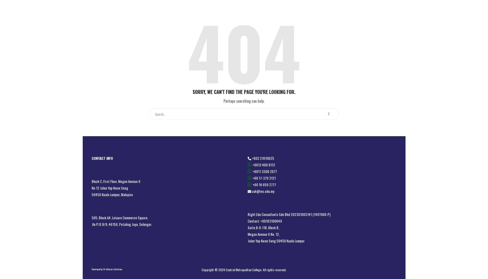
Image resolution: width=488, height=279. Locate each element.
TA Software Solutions (112, 269)
